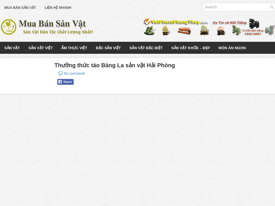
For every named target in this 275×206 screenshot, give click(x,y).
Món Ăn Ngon (232, 48)
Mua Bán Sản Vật (20, 8)
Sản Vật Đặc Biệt (146, 48)
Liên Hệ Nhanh (58, 8)
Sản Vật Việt (40, 48)
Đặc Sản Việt (108, 48)
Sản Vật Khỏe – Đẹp (190, 48)
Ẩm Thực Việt (74, 48)
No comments (74, 74)
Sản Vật (12, 48)
